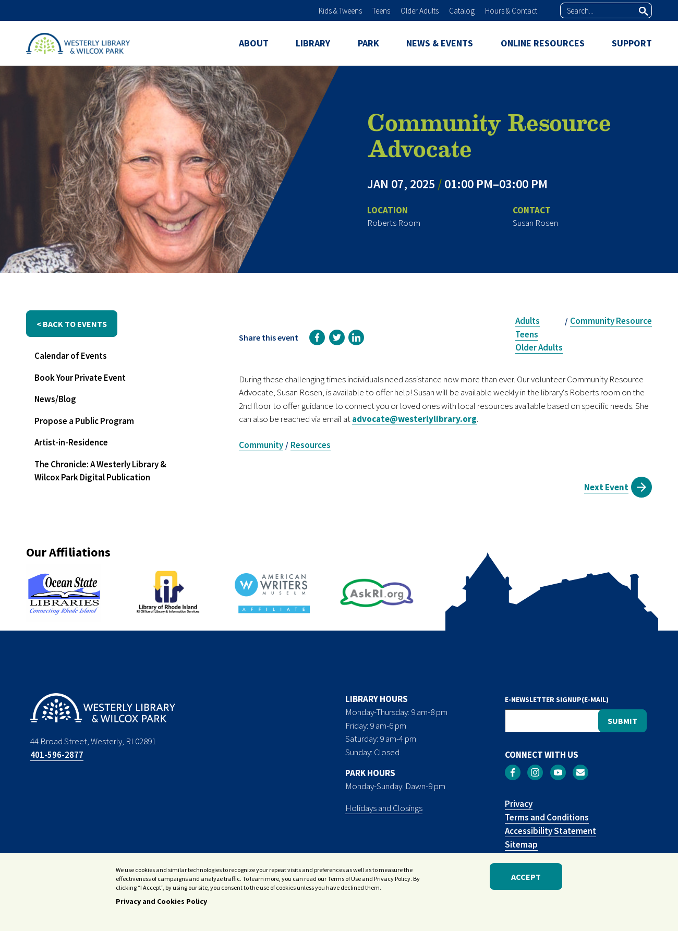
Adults (527, 321)
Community (261, 445)
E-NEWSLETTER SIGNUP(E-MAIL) (557, 699)
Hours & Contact (511, 11)
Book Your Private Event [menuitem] (80, 377)
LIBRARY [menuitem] (313, 43)
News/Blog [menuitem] (55, 399)
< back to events (72, 324)
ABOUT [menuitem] (254, 43)
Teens (381, 11)
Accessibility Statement (550, 831)
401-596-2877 (56, 754)
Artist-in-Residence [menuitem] (71, 442)
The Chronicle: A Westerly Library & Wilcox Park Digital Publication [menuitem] (100, 470)
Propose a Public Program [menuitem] (84, 421)
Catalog (462, 11)
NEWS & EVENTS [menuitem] (439, 43)
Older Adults (420, 11)
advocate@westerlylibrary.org (414, 419)
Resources (310, 445)
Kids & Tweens (340, 11)
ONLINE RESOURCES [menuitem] (543, 43)
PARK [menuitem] (368, 43)
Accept (526, 877)
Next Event (606, 487)
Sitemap (521, 844)
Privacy (518, 803)
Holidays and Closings (383, 808)
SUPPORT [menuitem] (632, 43)
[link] (317, 337)
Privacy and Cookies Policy (161, 902)
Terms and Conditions (547, 817)
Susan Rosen (535, 222)
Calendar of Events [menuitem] (70, 355)
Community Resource (611, 321)
